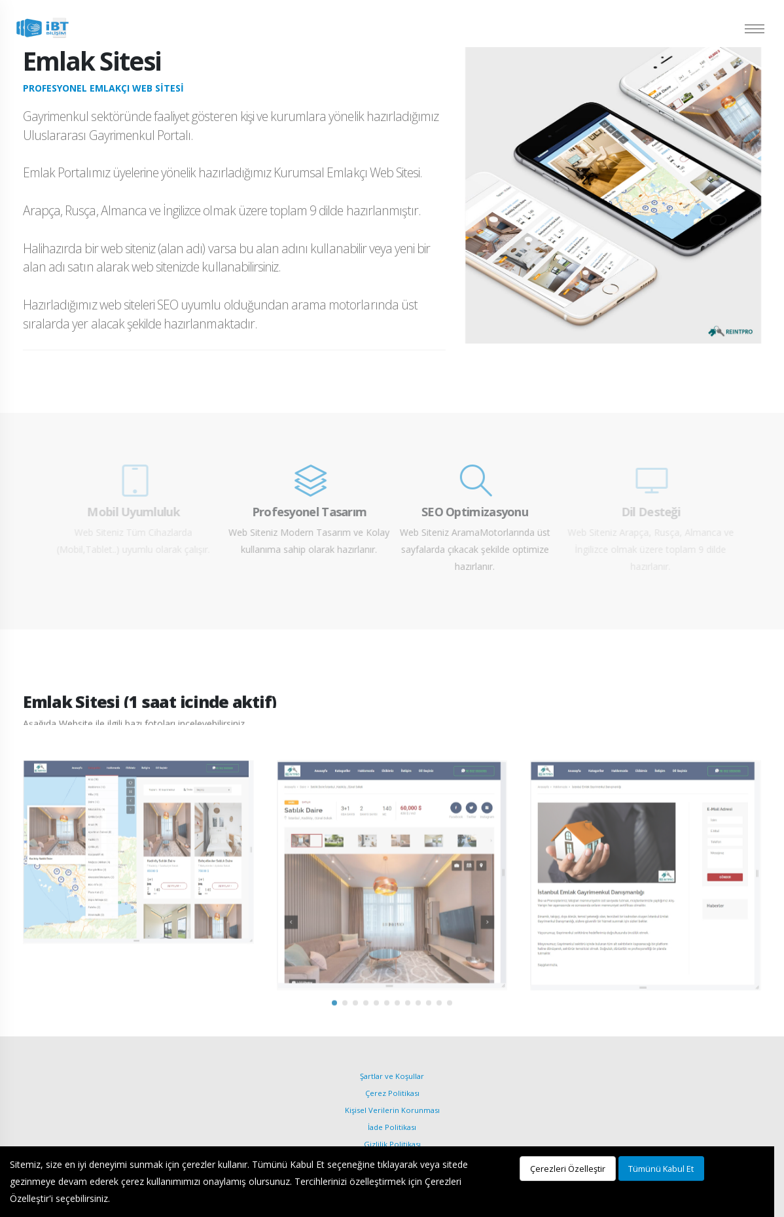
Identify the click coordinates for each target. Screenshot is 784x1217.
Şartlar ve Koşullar (392, 1076)
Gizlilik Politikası (392, 1144)
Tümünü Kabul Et (661, 1168)
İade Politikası (392, 1127)
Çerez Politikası (392, 1093)
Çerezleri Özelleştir (567, 1168)
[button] (334, 1025)
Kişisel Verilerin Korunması (392, 1110)
